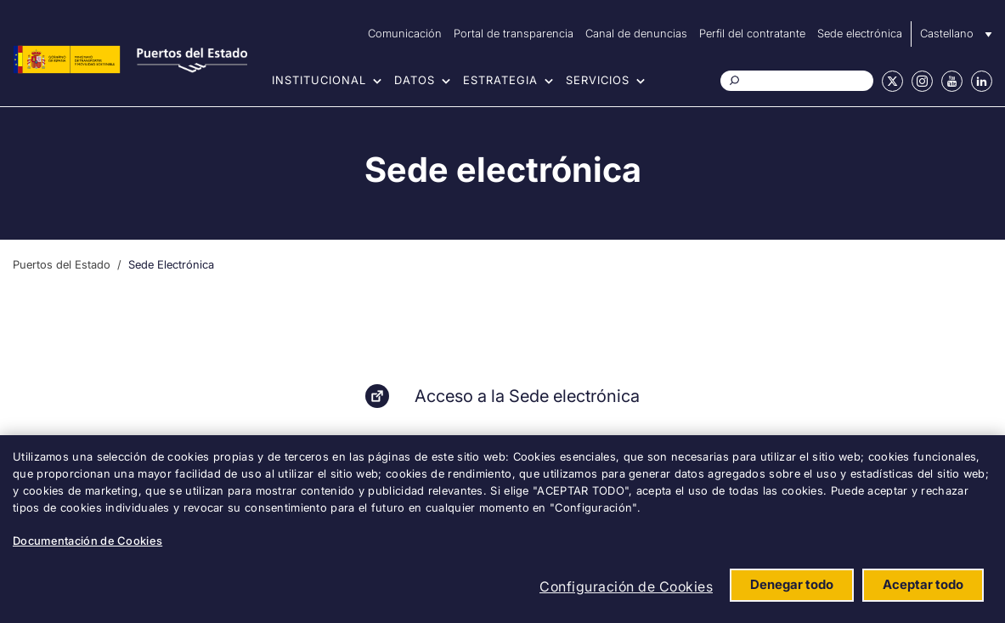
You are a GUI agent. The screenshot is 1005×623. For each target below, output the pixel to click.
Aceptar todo (923, 584)
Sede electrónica (859, 33)
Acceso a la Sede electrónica (527, 396)
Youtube (952, 81)
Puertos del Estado (61, 264)
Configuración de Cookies (626, 586)
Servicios (598, 80)
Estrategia (500, 80)
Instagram (922, 81)
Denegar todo (791, 584)
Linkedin (981, 81)
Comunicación (405, 33)
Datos (414, 80)
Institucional (319, 80)
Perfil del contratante (752, 33)
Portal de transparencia (513, 33)
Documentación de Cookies (87, 540)
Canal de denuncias (636, 33)
